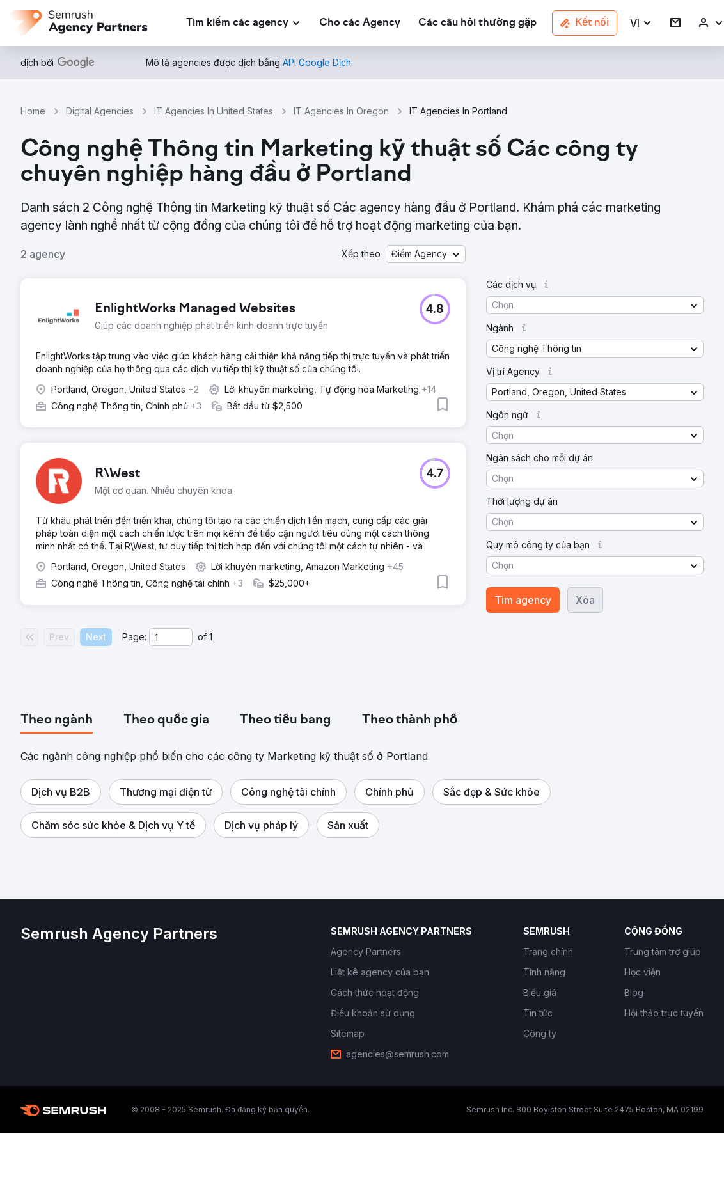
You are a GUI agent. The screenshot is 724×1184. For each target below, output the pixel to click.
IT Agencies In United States (213, 111)
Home (32, 111)
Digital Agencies (100, 111)
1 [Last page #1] (210, 636)
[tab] (56, 720)
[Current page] (171, 637)
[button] (641, 23)
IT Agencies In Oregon (341, 111)
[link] (359, 23)
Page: (134, 636)
